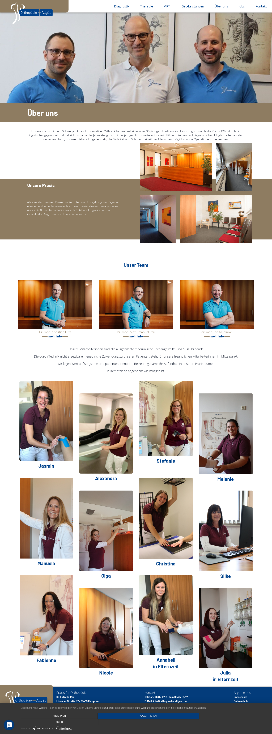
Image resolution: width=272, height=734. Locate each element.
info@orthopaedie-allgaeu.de (170, 701)
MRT (167, 6)
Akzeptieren (144, 722)
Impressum (240, 696)
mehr (231, 722)
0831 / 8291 (161, 696)
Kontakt (261, 6)
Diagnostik (121, 6)
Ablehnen (58, 722)
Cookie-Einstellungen (246, 705)
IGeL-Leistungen (192, 6)
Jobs (242, 6)
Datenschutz (241, 701)
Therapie (146, 6)
